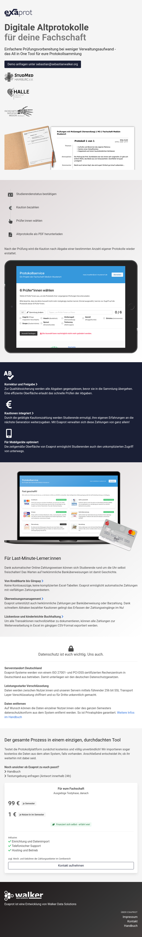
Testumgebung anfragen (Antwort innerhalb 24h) (37, 776)
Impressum (130, 917)
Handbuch (12, 771)
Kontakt (132, 921)
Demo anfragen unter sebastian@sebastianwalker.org (43, 64)
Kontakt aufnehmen (71, 865)
